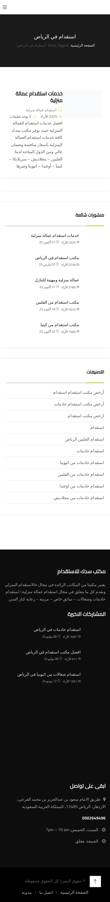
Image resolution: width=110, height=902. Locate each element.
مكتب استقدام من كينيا (59, 324)
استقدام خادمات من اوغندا (82, 486)
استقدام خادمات (90, 451)
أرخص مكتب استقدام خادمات (79, 404)
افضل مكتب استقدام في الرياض (53, 652)
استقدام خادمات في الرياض (57, 629)
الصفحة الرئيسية (74, 892)
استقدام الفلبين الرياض (84, 439)
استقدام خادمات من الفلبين (81, 474)
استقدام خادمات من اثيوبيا (82, 462)
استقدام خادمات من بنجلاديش (79, 498)
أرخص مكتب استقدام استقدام (78, 392)
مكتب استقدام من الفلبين (57, 302)
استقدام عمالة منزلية (41, 110)
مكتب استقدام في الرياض (57, 257)
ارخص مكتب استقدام (86, 416)
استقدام (97, 427)
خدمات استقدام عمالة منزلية (39, 97)
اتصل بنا (46, 892)
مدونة (27, 892)
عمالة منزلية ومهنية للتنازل (57, 280)
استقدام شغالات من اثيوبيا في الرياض (49, 674)
